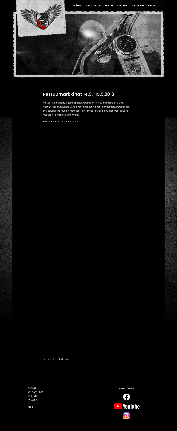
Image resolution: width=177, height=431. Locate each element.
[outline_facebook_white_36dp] (127, 394)
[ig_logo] (127, 413)
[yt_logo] (127, 404)
